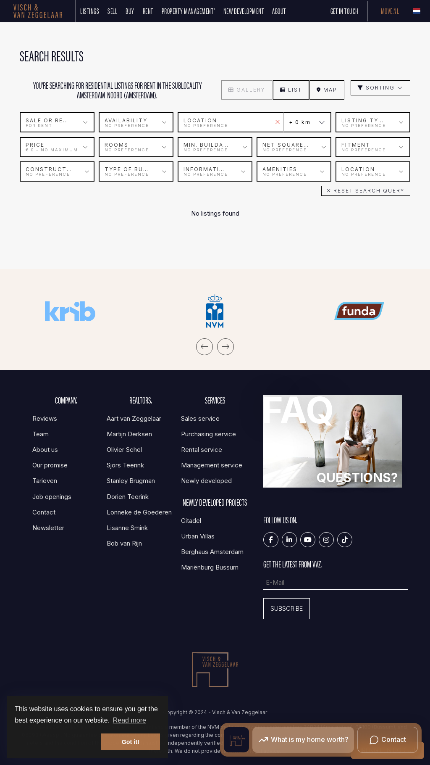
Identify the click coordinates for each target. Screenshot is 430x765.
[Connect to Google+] (326, 539)
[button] (365, 190)
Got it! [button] (130, 742)
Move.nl (390, 10)
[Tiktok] (344, 539)
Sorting (380, 87)
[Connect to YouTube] (307, 539)
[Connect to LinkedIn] (289, 539)
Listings (89, 10)
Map (327, 90)
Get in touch (344, 10)
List (291, 90)
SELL (112, 10)
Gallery (246, 90)
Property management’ (188, 10)
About (279, 10)
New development (243, 10)
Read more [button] (129, 720)
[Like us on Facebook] (270, 539)
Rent (148, 10)
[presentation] (204, 346)
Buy (130, 10)
